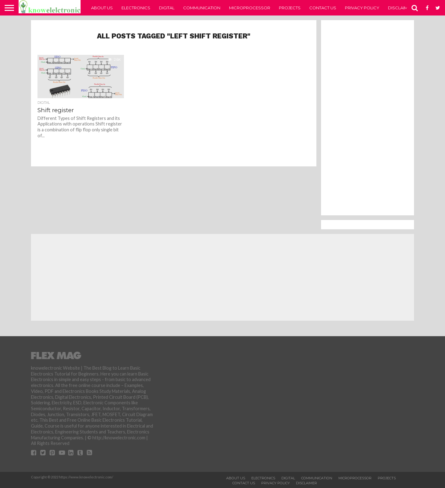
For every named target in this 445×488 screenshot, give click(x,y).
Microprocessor (249, 7)
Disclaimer (400, 7)
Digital (166, 7)
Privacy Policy (362, 7)
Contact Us (322, 7)
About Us (102, 7)
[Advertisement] (367, 118)
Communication (201, 7)
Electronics (135, 7)
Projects (290, 7)
